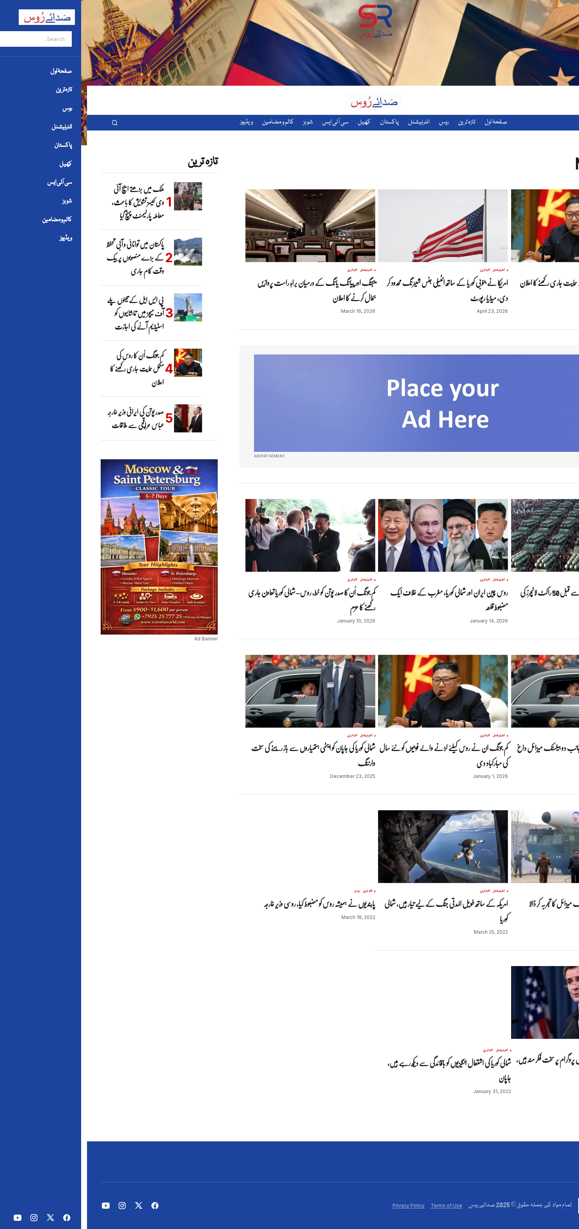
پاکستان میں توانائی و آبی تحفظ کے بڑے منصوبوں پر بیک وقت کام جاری (48, 258)
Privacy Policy (321, 1205)
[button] (27, 122)
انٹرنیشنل (544, 270)
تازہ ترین (530, 270)
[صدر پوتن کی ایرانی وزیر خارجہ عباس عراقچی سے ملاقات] (101, 418)
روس (270, 891)
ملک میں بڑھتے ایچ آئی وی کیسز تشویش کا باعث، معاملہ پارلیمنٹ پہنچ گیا (51, 202)
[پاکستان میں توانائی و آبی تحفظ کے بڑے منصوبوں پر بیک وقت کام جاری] (101, 252)
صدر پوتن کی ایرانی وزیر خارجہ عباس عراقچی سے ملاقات (48, 418)
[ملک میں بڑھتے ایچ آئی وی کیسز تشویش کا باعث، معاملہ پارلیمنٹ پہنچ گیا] (101, 196)
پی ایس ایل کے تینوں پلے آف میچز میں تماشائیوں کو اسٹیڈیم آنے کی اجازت (48, 313)
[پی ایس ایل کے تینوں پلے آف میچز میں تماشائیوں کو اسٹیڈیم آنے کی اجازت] (101, 307)
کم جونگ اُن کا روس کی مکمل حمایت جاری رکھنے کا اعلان (50, 369)
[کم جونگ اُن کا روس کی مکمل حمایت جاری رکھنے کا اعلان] (101, 363)
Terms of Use (359, 1205)
